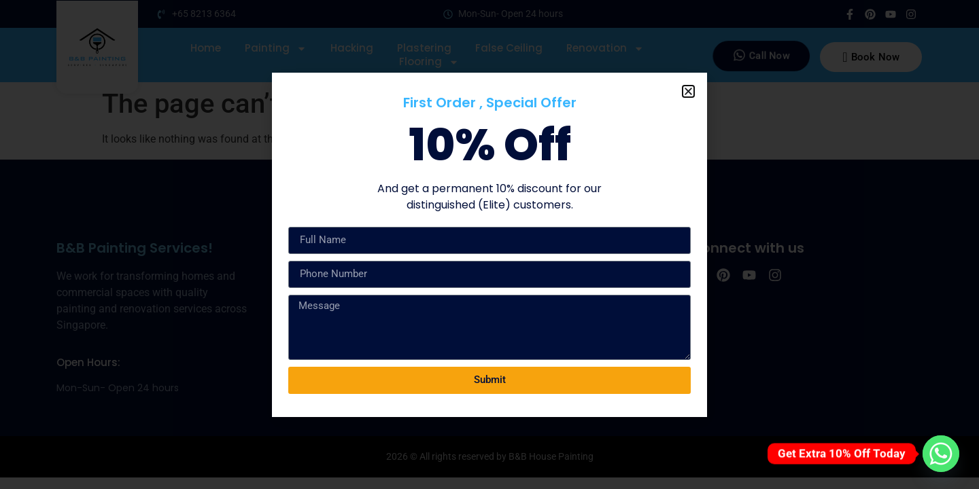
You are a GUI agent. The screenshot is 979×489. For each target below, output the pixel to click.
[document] (489, 244)
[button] (688, 91)
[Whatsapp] (941, 453)
